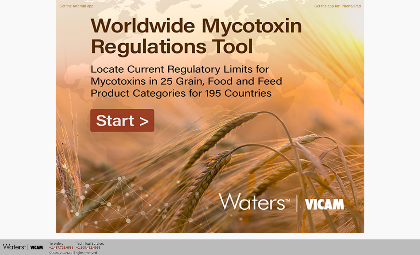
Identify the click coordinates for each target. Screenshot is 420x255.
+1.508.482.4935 (88, 247)
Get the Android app (77, 6)
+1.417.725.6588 (61, 247)
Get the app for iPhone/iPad (337, 6)
